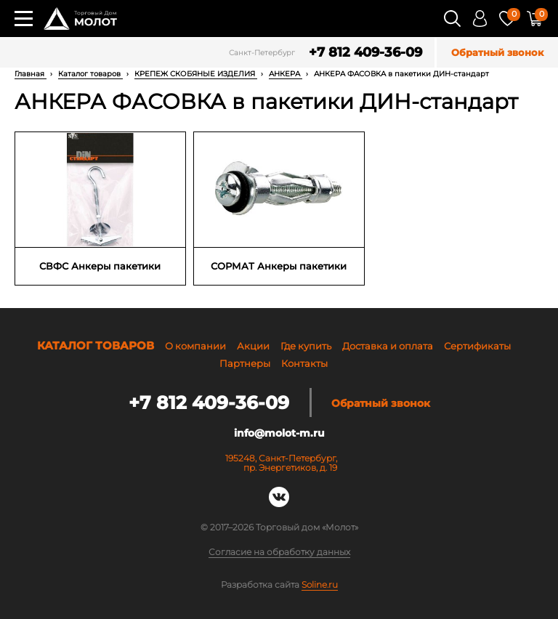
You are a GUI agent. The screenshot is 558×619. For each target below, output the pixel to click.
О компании (195, 346)
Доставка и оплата (387, 346)
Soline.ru (320, 584)
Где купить (305, 346)
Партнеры (244, 363)
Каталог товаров (90, 73)
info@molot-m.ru (279, 433)
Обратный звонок (497, 52)
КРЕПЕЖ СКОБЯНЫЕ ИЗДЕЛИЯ (195, 73)
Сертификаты (477, 346)
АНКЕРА (285, 73)
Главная (30, 73)
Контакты (304, 363)
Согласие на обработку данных (279, 552)
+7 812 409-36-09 (365, 52)
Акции (253, 346)
